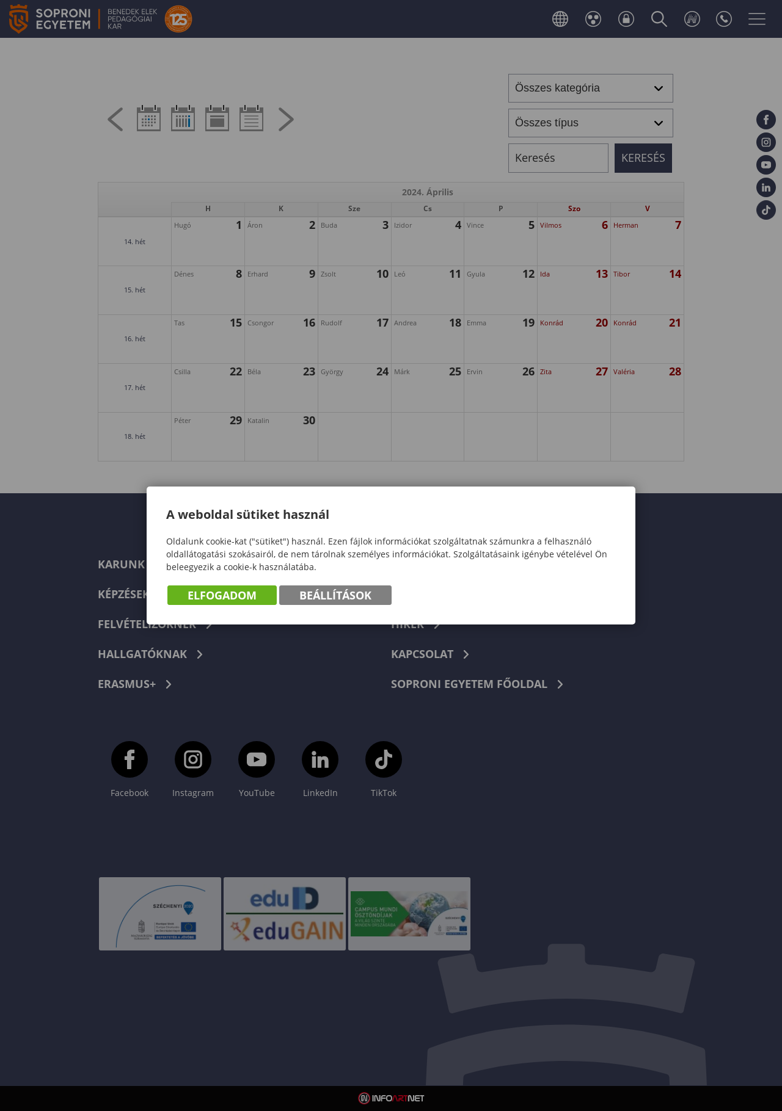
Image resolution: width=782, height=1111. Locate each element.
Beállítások (335, 595)
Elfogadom (222, 595)
